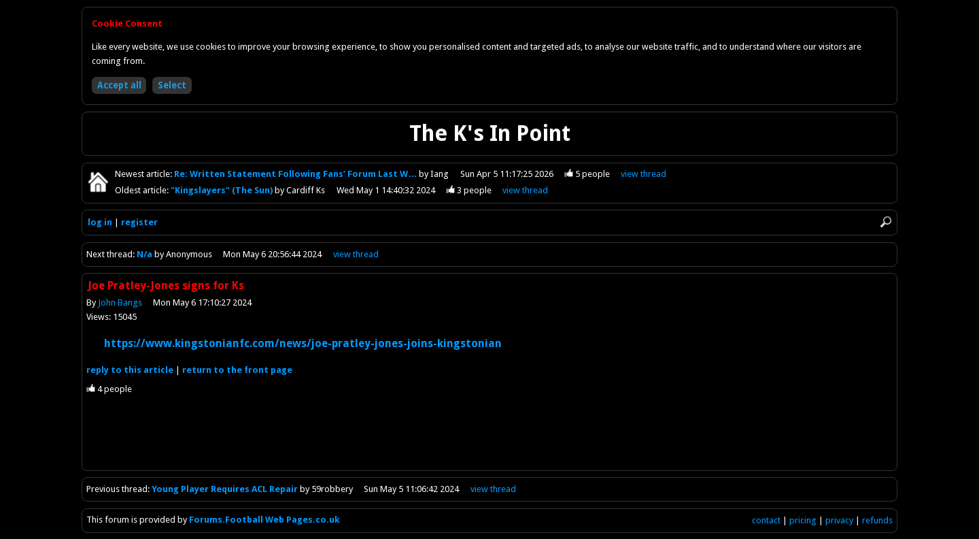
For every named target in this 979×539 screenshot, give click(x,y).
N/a (144, 254)
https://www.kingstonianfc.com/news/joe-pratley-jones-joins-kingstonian (303, 343)
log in (100, 222)
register (139, 222)
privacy (839, 520)
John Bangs (120, 302)
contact (766, 520)
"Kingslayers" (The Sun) (223, 190)
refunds (877, 520)
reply (129, 370)
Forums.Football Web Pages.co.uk (264, 519)
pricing (803, 520)
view (643, 174)
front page (237, 370)
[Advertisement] (489, 439)
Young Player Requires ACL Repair (225, 489)
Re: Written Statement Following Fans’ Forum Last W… (296, 174)
